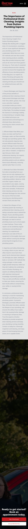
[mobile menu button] (25, 3)
